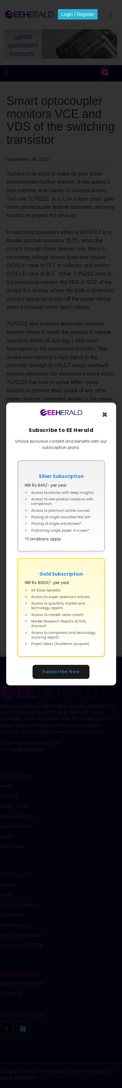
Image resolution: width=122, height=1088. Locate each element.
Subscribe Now (61, 671)
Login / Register (77, 14)
